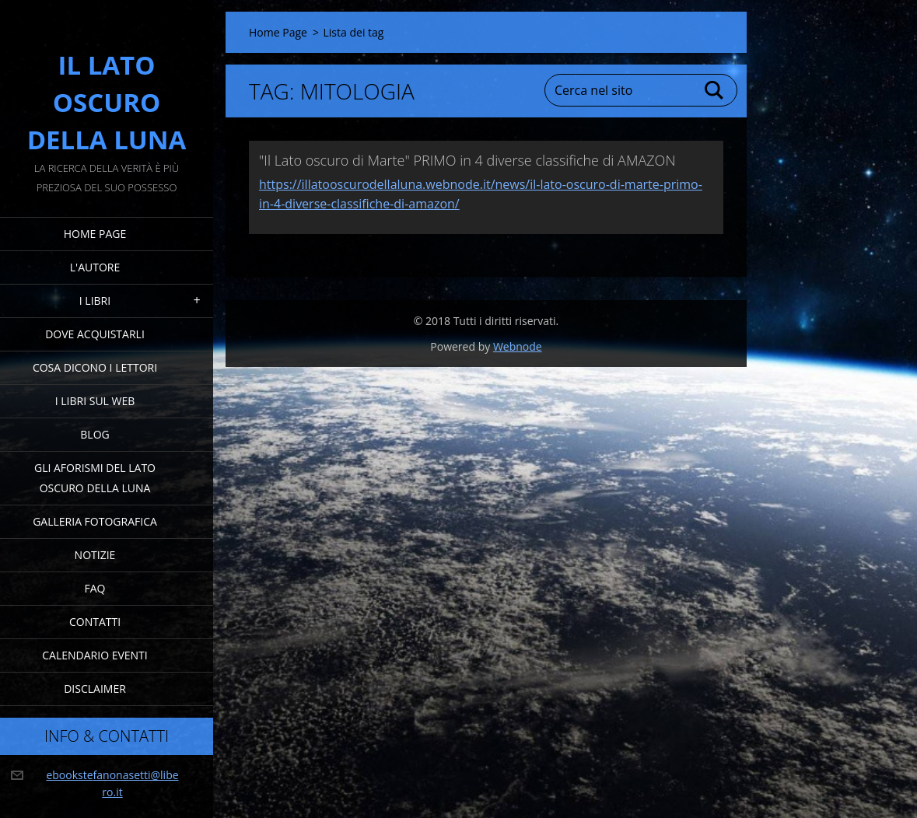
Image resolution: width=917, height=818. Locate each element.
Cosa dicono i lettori (95, 367)
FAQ (95, 588)
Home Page (95, 233)
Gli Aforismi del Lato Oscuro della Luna (95, 477)
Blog (94, 434)
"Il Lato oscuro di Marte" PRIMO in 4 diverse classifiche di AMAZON (467, 160)
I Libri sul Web (95, 400)
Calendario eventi (94, 655)
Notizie (95, 554)
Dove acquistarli (95, 334)
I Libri (94, 300)
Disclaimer (95, 688)
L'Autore (95, 267)
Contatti (95, 621)
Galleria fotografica (95, 521)
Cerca (715, 90)
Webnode (517, 346)
